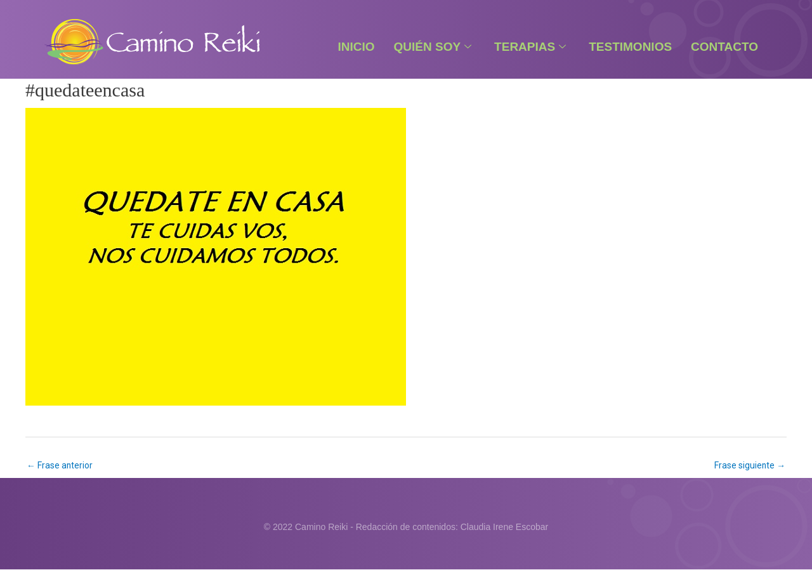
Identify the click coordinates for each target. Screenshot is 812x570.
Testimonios (630, 46)
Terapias (530, 46)
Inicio (355, 46)
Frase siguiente (749, 465)
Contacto (724, 46)
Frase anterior (60, 465)
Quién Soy (433, 46)
